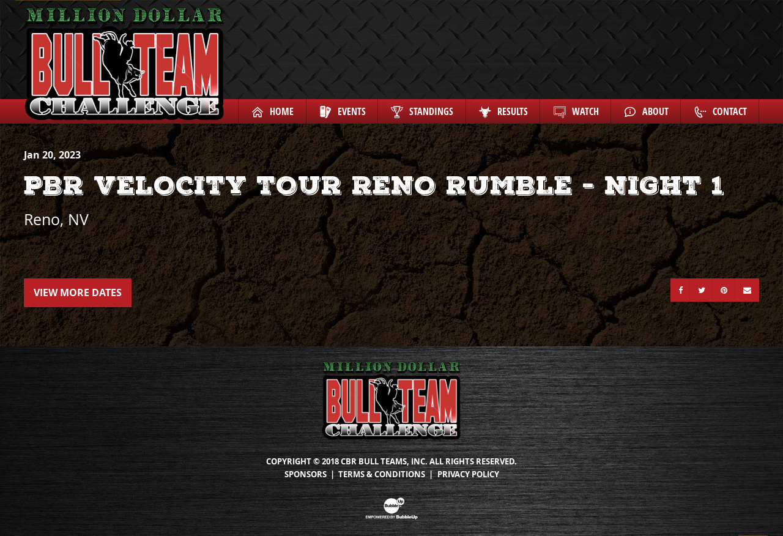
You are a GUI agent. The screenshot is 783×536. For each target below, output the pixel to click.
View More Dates (78, 292)
